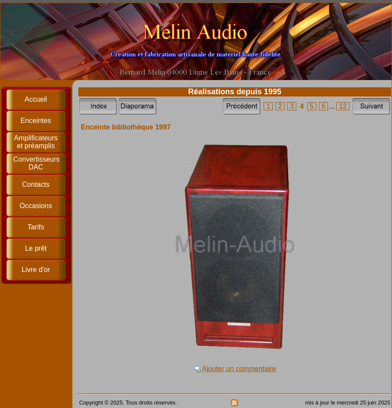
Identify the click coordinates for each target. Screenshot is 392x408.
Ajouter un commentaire (239, 368)
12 (343, 106)
